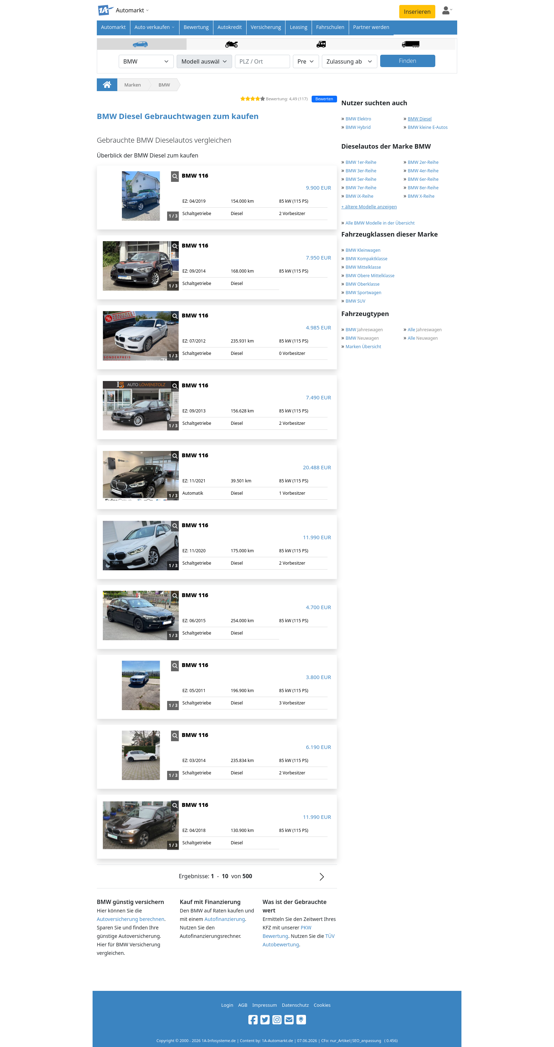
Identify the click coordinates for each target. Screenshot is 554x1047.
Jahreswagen (364, 330)
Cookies (322, 1005)
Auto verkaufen (152, 27)
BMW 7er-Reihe (361, 188)
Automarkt (113, 27)
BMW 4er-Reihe (423, 171)
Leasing (298, 27)
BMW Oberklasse (362, 284)
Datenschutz (295, 1005)
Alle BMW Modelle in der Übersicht (380, 223)
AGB (242, 1005)
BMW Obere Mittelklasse (370, 276)
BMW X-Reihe (421, 196)
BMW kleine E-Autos (428, 127)
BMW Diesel (419, 119)
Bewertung (196, 27)
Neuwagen (362, 338)
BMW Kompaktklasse (366, 259)
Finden (407, 61)
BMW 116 (195, 175)
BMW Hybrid (358, 127)
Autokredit (230, 27)
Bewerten (324, 98)
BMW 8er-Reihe (423, 188)
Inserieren (417, 12)
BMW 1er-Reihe (361, 162)
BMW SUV (355, 301)
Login (227, 1005)
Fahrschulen (330, 27)
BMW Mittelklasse (363, 267)
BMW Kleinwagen (363, 250)
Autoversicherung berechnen (130, 919)
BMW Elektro (358, 119)
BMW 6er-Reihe (423, 179)
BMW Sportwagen (363, 293)
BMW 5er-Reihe (361, 179)
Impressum (264, 1005)
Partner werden (371, 27)
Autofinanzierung (225, 919)
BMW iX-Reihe (359, 196)
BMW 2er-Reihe (423, 162)
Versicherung (266, 27)
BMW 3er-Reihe (361, 171)
